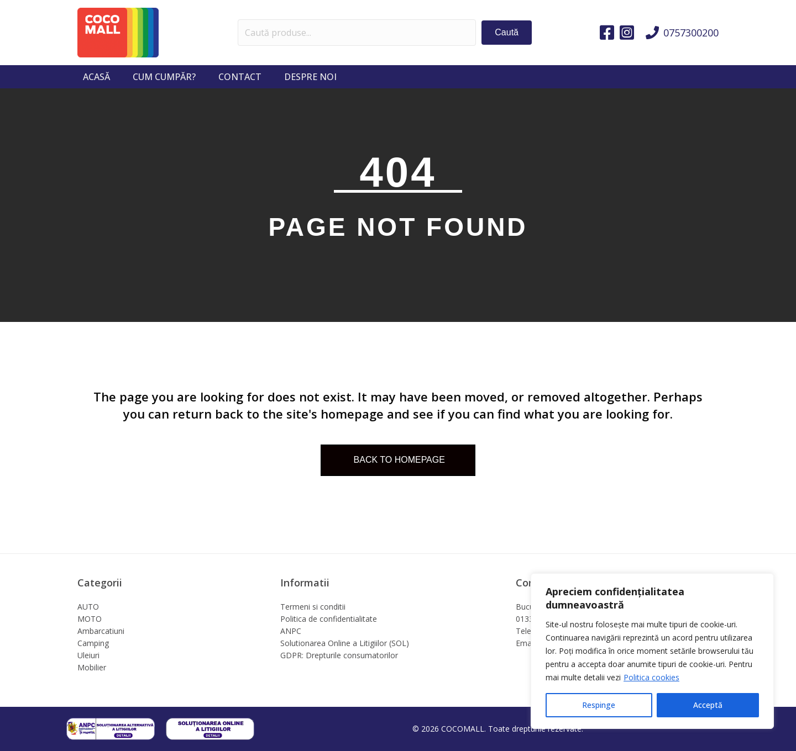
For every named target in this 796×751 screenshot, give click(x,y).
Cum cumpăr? (164, 77)
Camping (93, 643)
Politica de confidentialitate (328, 619)
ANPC (290, 631)
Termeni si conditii (312, 606)
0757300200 (691, 32)
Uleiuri (88, 655)
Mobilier (91, 667)
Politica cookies (651, 677)
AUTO (88, 606)
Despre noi (310, 77)
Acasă (96, 77)
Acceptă (707, 705)
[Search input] (357, 32)
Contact (239, 77)
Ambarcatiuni (100, 631)
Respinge (598, 705)
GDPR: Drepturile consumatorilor (339, 655)
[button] (506, 32)
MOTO (89, 619)
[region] (652, 651)
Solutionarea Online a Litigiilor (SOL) (344, 643)
